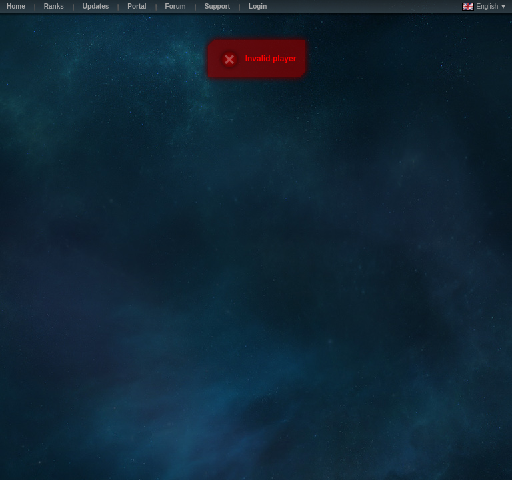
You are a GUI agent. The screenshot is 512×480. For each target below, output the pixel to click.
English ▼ (484, 7)
